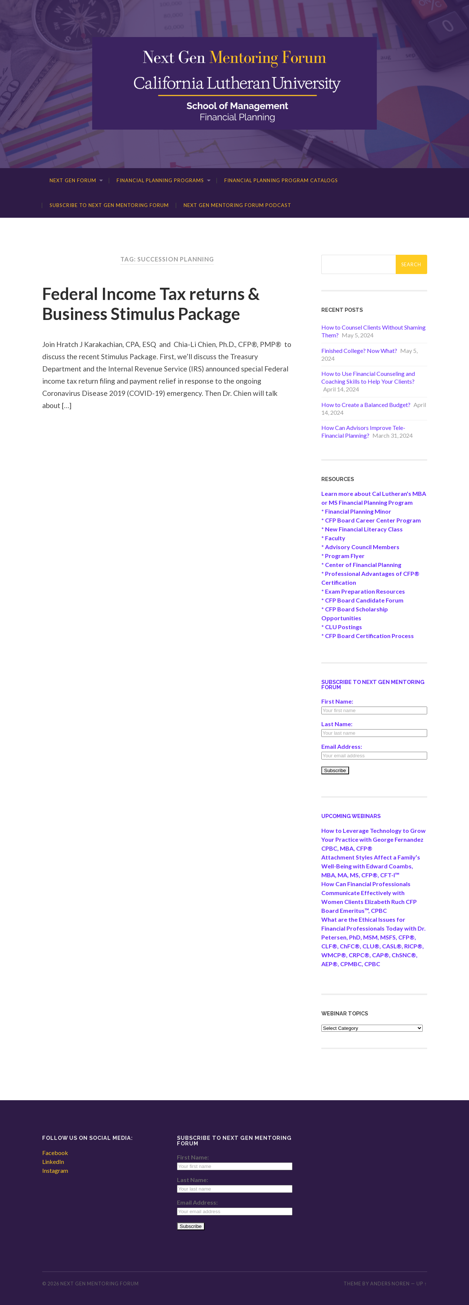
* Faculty (333, 537)
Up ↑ (421, 1283)
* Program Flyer (343, 555)
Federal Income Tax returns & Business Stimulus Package (151, 304)
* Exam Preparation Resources (363, 591)
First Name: (337, 701)
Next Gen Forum (73, 180)
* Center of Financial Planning (361, 564)
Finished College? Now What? (359, 350)
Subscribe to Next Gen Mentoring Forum (109, 205)
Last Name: (336, 723)
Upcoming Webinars (351, 816)
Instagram (55, 1170)
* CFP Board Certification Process (367, 635)
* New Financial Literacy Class (362, 529)
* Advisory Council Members (360, 546)
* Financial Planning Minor (356, 511)
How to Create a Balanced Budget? (366, 404)
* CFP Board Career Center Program (371, 520)
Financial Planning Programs (160, 180)
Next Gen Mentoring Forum (99, 1283)
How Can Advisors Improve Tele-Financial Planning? (363, 431)
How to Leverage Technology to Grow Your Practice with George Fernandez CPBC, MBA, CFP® (373, 839)
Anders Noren (390, 1283)
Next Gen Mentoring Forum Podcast (237, 205)
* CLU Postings (341, 626)
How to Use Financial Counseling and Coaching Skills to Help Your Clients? (368, 377)
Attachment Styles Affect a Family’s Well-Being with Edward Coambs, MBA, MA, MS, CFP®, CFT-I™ (370, 866)
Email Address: (341, 746)
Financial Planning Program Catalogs (281, 180)
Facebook (55, 1152)
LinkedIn (53, 1161)
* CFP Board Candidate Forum (362, 600)
